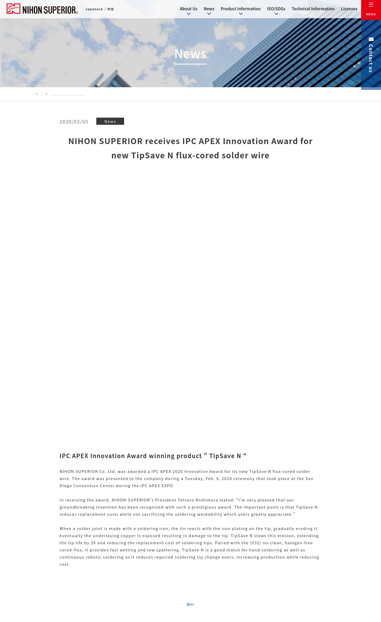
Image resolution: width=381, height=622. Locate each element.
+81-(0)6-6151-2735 (151, 577)
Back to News (190, 447)
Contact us (371, 55)
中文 (111, 10)
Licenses (345, 9)
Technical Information (309, 9)
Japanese (94, 10)
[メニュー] (371, 10)
